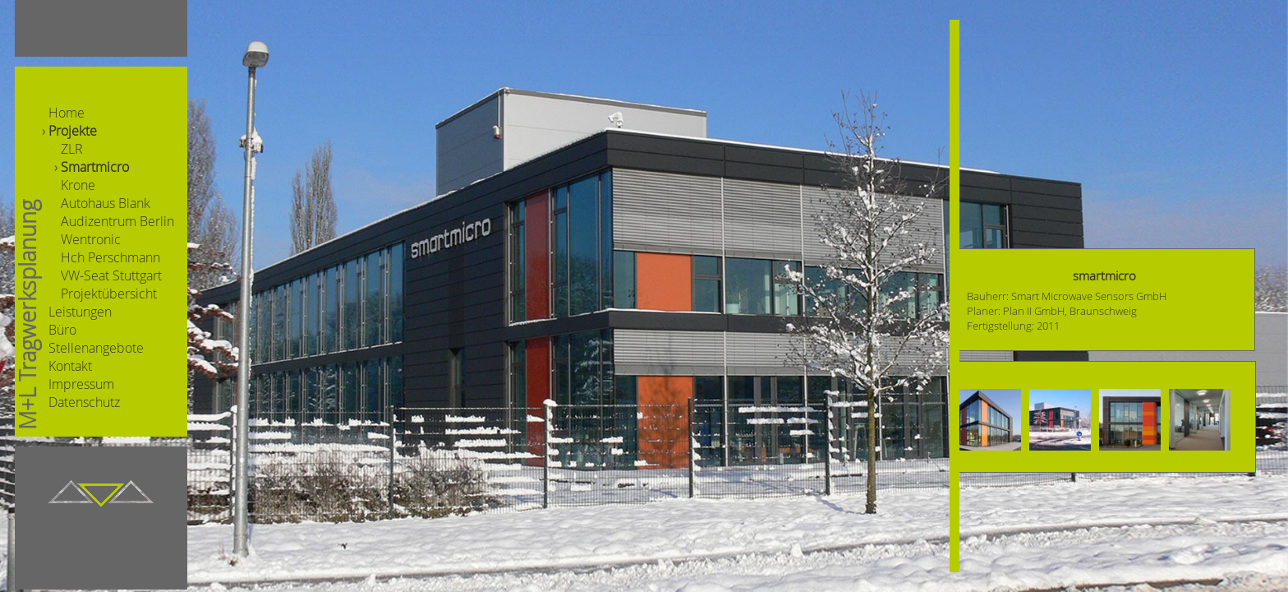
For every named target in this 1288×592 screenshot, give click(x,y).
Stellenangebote (96, 348)
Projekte (72, 131)
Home (66, 113)
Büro (62, 330)
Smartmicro (95, 167)
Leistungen (80, 312)
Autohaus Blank (105, 203)
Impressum (81, 384)
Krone (78, 185)
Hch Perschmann (110, 257)
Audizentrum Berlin (117, 221)
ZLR (72, 149)
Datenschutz (84, 402)
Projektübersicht (109, 293)
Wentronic (91, 239)
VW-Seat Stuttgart (111, 275)
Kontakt (70, 366)
